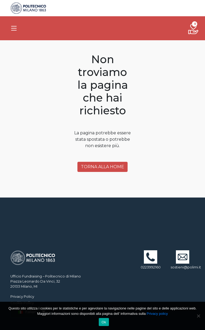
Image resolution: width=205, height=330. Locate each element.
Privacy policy (157, 314)
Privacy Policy (22, 297)
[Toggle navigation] (13, 28)
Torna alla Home (102, 166)
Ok (103, 322)
